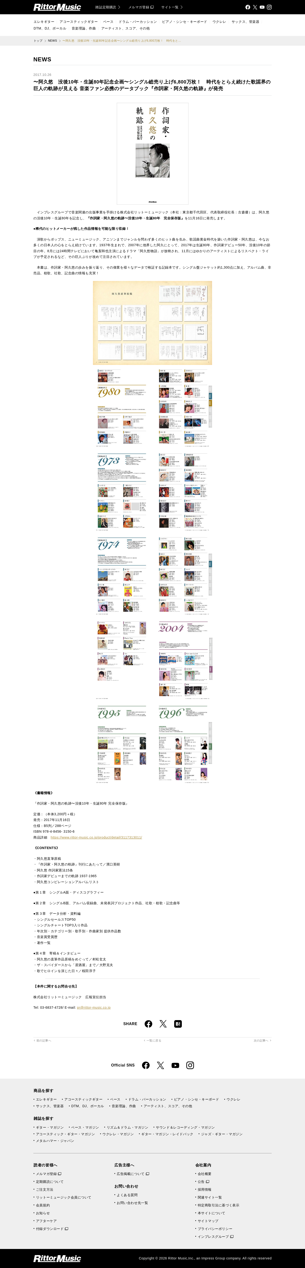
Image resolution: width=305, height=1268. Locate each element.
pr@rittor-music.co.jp (94, 1007)
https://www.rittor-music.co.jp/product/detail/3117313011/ (96, 837)
